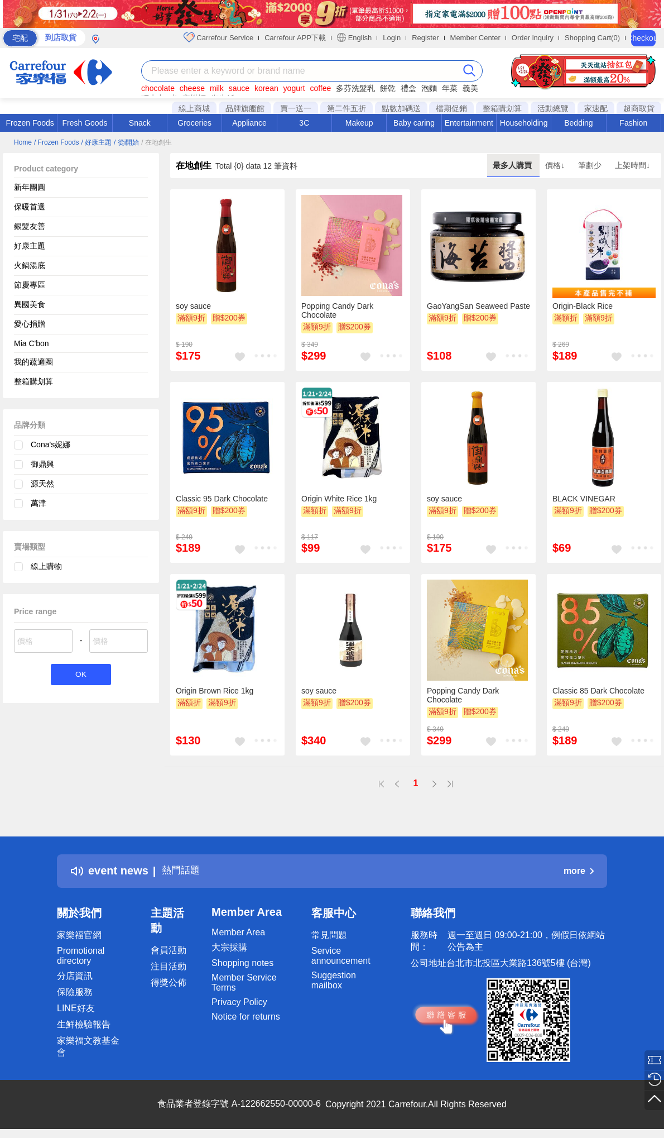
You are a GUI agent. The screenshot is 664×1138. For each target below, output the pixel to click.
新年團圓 (29, 187)
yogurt (294, 88)
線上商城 (194, 108)
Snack (140, 122)
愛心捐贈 (29, 323)
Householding (524, 122)
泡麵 (429, 88)
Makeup (359, 122)
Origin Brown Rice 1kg (214, 690)
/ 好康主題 (96, 142)
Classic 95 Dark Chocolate (222, 498)
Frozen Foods (30, 122)
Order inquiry (533, 38)
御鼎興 (42, 464)
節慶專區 (29, 284)
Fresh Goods (85, 122)
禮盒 (408, 88)
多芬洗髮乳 (355, 88)
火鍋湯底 (29, 265)
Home (23, 142)
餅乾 (388, 88)
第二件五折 (346, 108)
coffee (320, 88)
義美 (470, 88)
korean (266, 88)
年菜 (450, 88)
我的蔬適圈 (33, 361)
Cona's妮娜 (50, 444)
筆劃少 (591, 165)
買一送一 (295, 108)
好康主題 (29, 245)
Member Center (475, 38)
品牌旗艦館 (244, 108)
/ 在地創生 (156, 142)
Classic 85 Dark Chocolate (598, 690)
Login (392, 38)
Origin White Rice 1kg (339, 498)
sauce (239, 88)
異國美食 (29, 304)
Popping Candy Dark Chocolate (337, 310)
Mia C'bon (31, 343)
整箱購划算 (502, 108)
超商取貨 (639, 108)
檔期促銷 (451, 108)
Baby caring (414, 122)
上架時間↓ (632, 165)
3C (304, 122)
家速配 (596, 108)
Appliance (249, 122)
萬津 (38, 503)
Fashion (633, 122)
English (354, 37)
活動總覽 (553, 108)
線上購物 (46, 566)
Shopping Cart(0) (592, 38)
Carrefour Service (218, 37)
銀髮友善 (29, 226)
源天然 (42, 483)
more (579, 871)
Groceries (194, 122)
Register (425, 38)
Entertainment (469, 122)
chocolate (158, 88)
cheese (192, 88)
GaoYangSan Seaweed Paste (478, 306)
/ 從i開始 (126, 142)
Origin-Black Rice (582, 306)
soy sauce (193, 306)
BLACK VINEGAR (583, 498)
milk (217, 88)
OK (80, 675)
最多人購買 (513, 165)
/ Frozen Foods (56, 142)
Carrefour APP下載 (295, 38)
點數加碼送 (401, 108)
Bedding (578, 122)
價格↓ (556, 165)
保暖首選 (29, 206)
